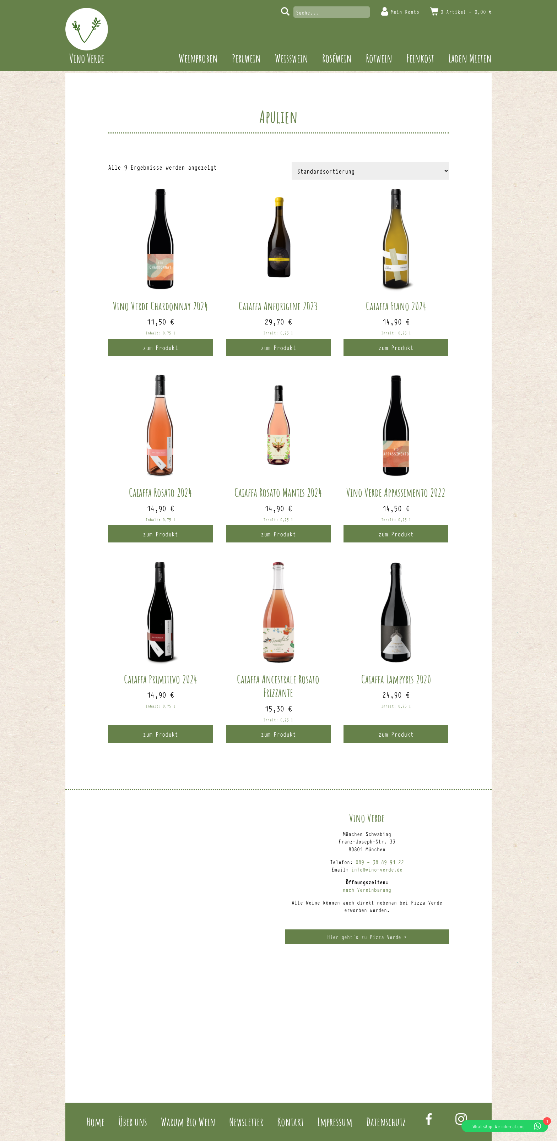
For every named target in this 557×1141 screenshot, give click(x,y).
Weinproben (198, 58)
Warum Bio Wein (188, 1121)
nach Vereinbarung (367, 889)
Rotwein (379, 58)
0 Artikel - (466, 11)
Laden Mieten (470, 58)
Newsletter (246, 1121)
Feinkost (420, 58)
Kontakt (290, 1121)
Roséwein (337, 58)
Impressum (334, 1121)
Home (95, 1121)
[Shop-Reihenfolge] (370, 171)
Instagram (461, 1119)
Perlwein (246, 58)
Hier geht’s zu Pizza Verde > (367, 937)
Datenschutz (386, 1121)
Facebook (428, 1119)
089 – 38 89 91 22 (380, 862)
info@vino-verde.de (376, 869)
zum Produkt (160, 347)
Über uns (132, 1121)
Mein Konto (405, 11)
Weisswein (291, 58)
